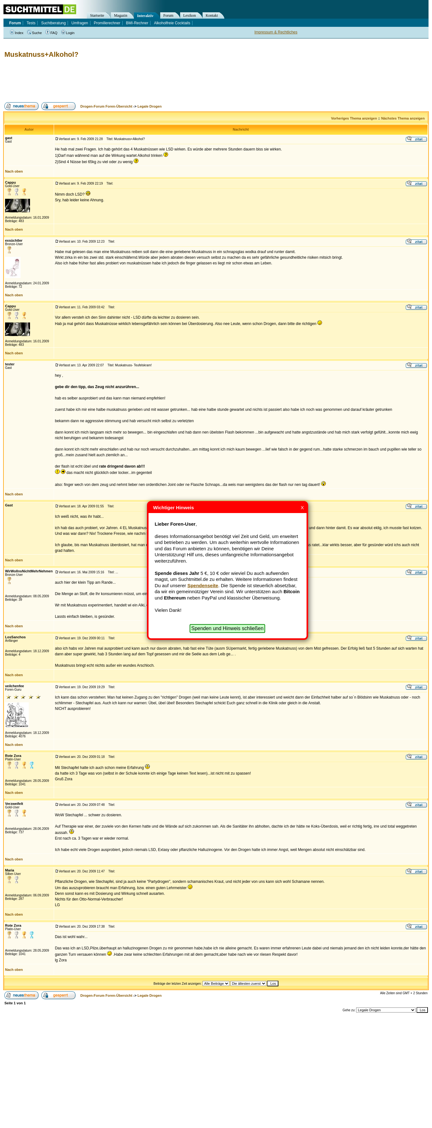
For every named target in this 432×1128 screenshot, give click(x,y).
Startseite (97, 15)
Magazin (120, 15)
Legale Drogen (149, 106)
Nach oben (14, 171)
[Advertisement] (118, 80)
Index (16, 33)
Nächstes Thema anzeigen (403, 118)
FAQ (51, 33)
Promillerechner (107, 23)
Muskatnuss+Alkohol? (41, 54)
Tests (31, 23)
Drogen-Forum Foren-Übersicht (106, 106)
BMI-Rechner (137, 23)
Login (68, 33)
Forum (168, 15)
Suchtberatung (53, 23)
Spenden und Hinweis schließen (227, 628)
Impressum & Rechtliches (275, 32)
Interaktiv (145, 16)
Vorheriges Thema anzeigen (354, 118)
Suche (34, 33)
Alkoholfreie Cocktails (172, 23)
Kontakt (212, 15)
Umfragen (79, 23)
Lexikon (189, 15)
